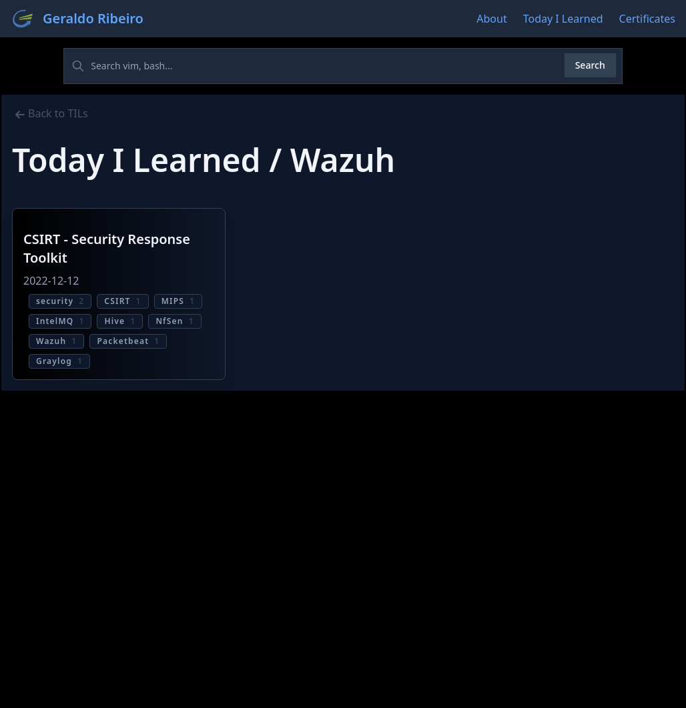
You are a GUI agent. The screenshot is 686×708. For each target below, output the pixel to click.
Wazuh (56, 341)
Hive (119, 321)
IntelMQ (60, 321)
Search (590, 65)
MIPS (178, 301)
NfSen (174, 321)
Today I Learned (563, 18)
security (60, 301)
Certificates (647, 18)
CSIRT (122, 301)
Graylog (59, 361)
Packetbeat (128, 341)
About (491, 18)
